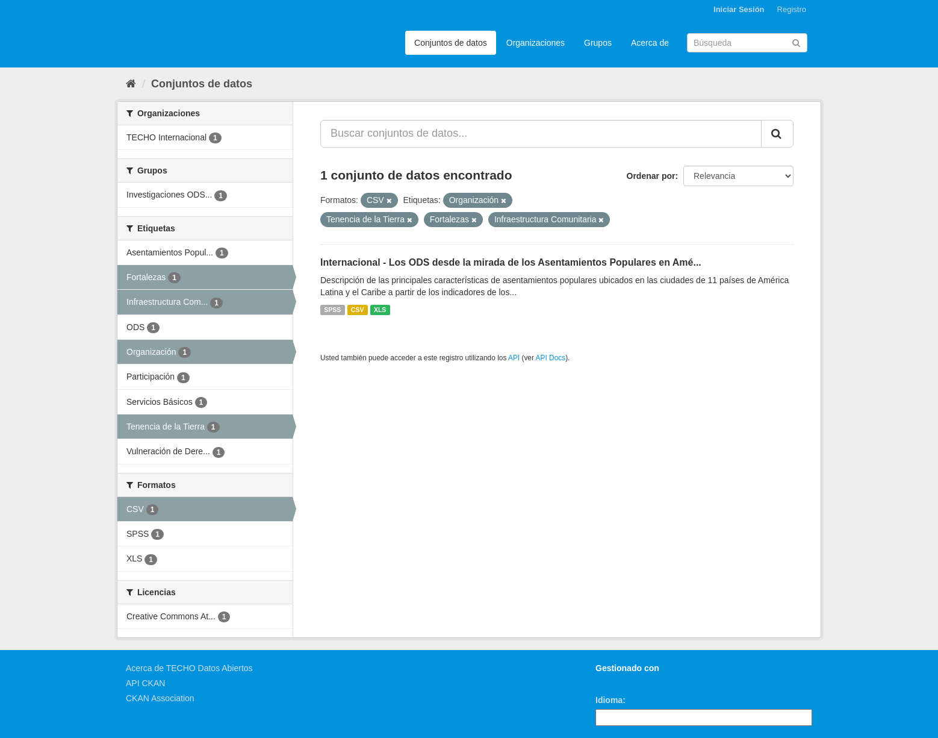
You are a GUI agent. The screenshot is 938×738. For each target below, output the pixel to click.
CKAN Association (160, 698)
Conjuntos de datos (450, 43)
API (514, 358)
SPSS (332, 309)
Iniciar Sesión (739, 9)
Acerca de (650, 43)
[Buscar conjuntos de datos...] (541, 134)
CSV (357, 309)
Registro (791, 9)
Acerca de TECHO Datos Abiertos (189, 668)
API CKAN (145, 683)
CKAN (615, 681)
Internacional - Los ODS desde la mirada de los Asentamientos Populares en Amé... (510, 262)
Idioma (609, 700)
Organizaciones (535, 43)
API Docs (551, 358)
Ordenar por (651, 176)
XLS (380, 309)
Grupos (598, 43)
